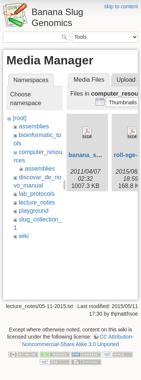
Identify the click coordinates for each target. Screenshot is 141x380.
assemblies (34, 126)
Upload (126, 79)
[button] (123, 102)
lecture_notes (37, 202)
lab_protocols (37, 194)
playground (34, 211)
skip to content (121, 6)
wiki (24, 236)
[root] (19, 118)
